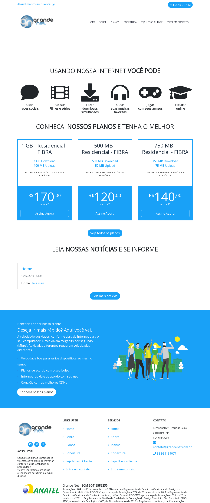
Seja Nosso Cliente (151, 22)
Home (92, 22)
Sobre (102, 22)
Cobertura (130, 22)
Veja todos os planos (105, 224)
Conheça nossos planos (36, 383)
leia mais (38, 274)
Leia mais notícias (105, 287)
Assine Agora (44, 205)
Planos (115, 22)
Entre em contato (178, 22)
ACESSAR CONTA (180, 5)
